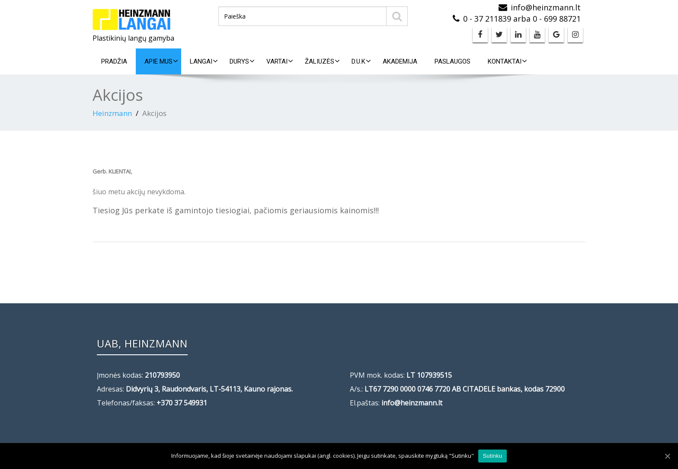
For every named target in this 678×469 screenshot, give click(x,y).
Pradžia (114, 61)
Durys (242, 61)
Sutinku (492, 456)
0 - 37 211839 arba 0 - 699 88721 (522, 18)
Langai (204, 61)
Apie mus (161, 61)
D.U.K (361, 61)
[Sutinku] (667, 456)
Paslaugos (452, 61)
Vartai (279, 61)
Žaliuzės (322, 61)
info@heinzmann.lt (546, 7)
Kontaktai (507, 61)
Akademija (400, 61)
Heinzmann (112, 113)
